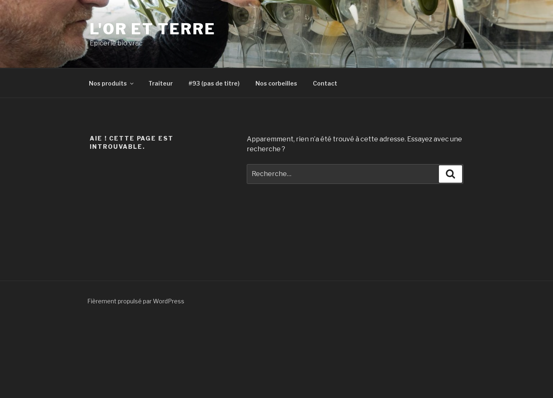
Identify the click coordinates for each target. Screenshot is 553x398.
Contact (325, 83)
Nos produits (112, 83)
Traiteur (160, 83)
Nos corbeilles (276, 83)
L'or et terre (152, 29)
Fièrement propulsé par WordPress (135, 301)
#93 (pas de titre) (214, 83)
